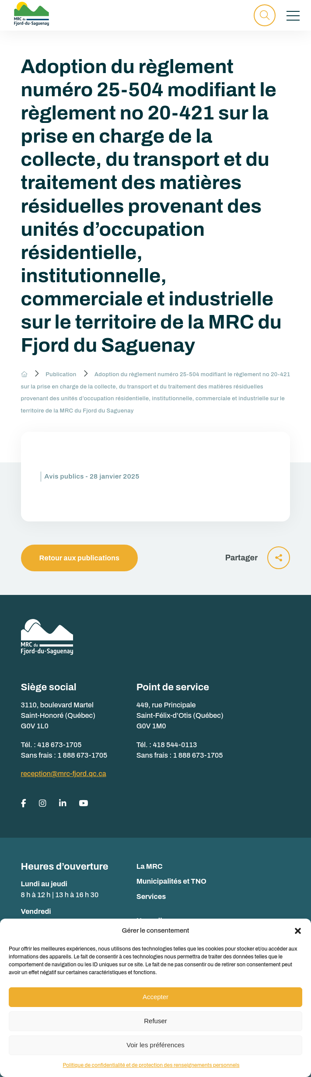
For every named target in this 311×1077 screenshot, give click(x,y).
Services (151, 896)
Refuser (155, 1021)
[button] (298, 931)
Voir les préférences (155, 1045)
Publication (60, 374)
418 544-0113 (175, 744)
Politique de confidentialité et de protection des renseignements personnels (151, 1065)
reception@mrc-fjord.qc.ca (64, 773)
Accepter (155, 996)
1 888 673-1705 (83, 755)
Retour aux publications (79, 558)
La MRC (149, 866)
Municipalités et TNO (171, 881)
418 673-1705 (59, 744)
